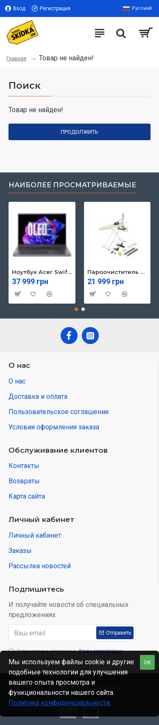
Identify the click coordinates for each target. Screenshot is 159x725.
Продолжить (79, 132)
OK (147, 662)
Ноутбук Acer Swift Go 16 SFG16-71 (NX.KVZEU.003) (42, 271)
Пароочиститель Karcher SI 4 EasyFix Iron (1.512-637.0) (117, 271)
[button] (76, 309)
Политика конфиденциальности (59, 703)
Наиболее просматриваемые (72, 185)
